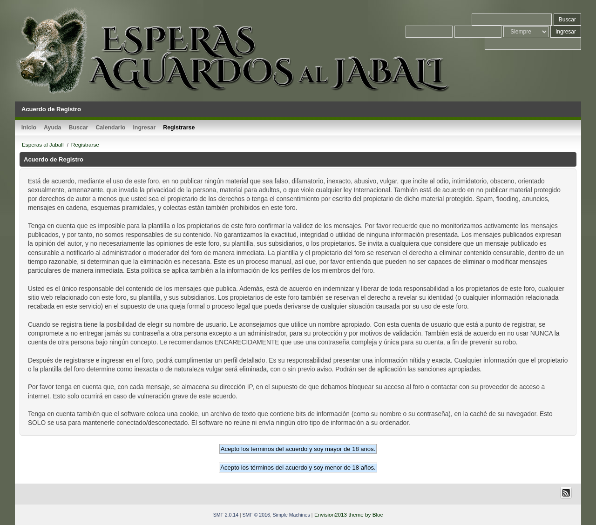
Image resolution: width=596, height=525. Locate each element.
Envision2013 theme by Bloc (348, 515)
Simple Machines (291, 515)
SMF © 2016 (256, 515)
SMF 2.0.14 (225, 515)
